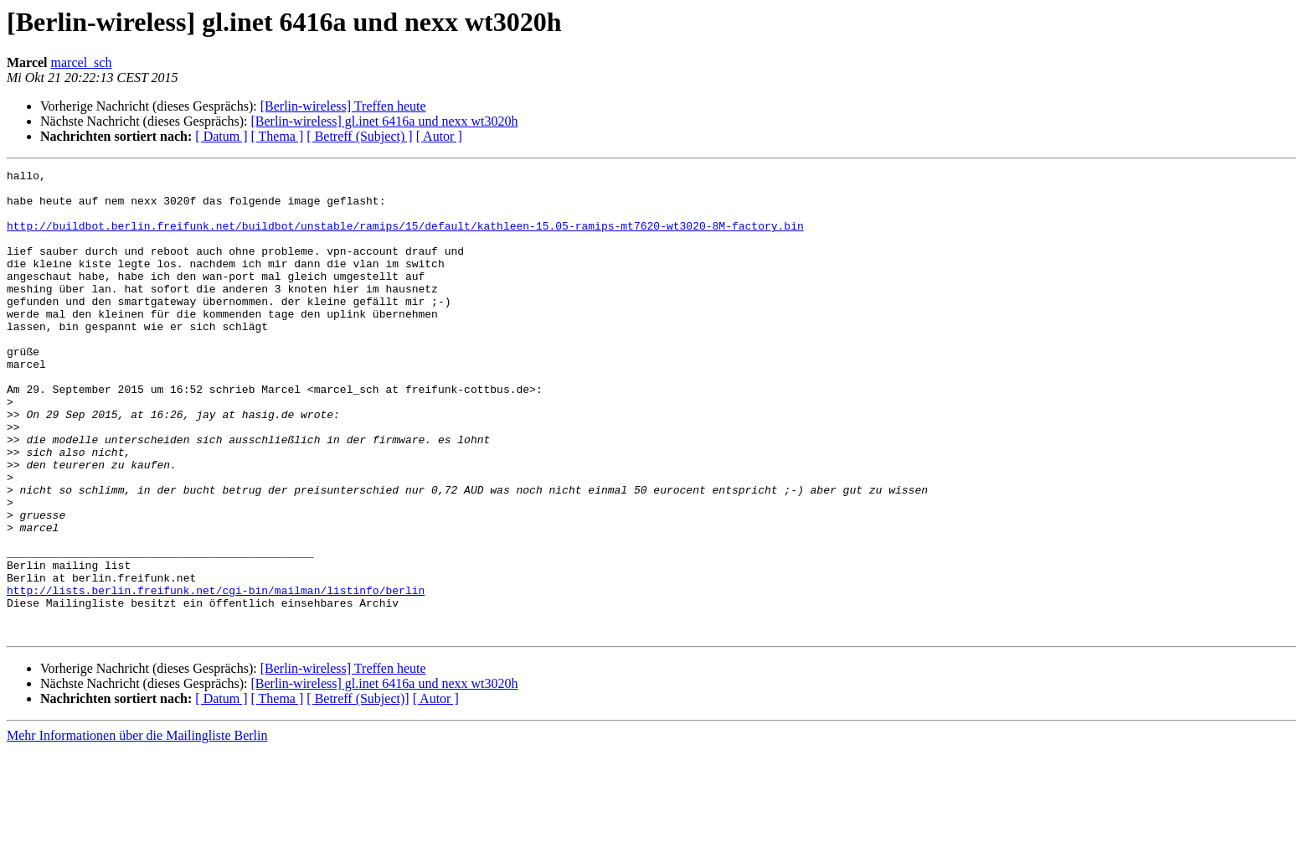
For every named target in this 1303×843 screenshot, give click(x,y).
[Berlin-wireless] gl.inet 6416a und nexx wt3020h (384, 121)
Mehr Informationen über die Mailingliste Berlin (137, 828)
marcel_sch (81, 62)
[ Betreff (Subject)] (357, 791)
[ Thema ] (277, 136)
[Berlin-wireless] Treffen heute (343, 106)
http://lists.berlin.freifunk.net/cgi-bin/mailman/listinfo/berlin (216, 675)
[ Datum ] (221, 136)
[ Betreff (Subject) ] (359, 136)
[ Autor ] (439, 136)
